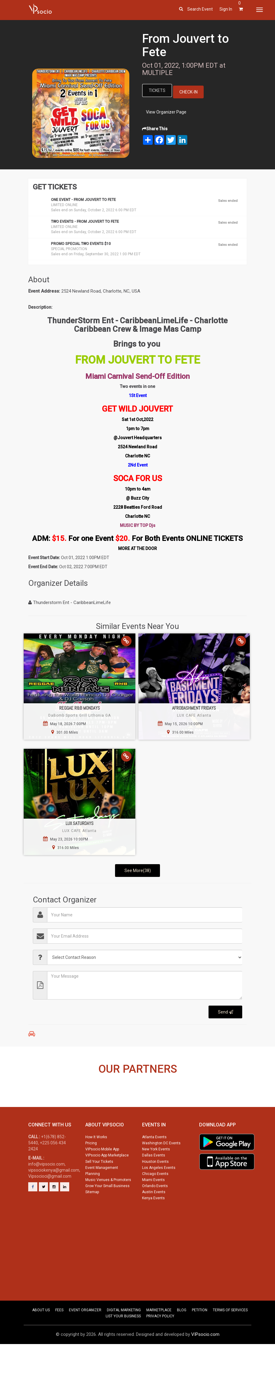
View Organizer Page (166, 112)
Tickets (157, 90)
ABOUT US (41, 1335)
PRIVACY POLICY (160, 1341)
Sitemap (92, 1217)
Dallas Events (153, 1180)
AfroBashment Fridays (194, 708)
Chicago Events (155, 1199)
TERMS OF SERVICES (230, 1335)
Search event (200, 9)
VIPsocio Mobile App (102, 1174)
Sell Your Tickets (99, 1186)
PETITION (199, 1335)
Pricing (91, 1168)
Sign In (225, 9)
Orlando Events (155, 1211)
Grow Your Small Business (107, 1211)
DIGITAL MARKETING (124, 1335)
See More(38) (137, 870)
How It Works (96, 1162)
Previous (15, 1106)
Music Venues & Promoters (108, 1205)
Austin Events (153, 1217)
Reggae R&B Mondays (79, 708)
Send (225, 1012)
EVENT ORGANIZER (85, 1335)
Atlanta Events (154, 1162)
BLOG (181, 1335)
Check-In (188, 92)
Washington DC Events (161, 1168)
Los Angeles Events (158, 1192)
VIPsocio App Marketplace (107, 1180)
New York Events (156, 1174)
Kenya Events (153, 1223)
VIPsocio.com (205, 1359)
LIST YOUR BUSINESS (123, 1341)
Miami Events (153, 1205)
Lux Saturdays (79, 823)
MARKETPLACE (158, 1335)
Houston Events (155, 1186)
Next (259, 1106)
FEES (59, 1335)
